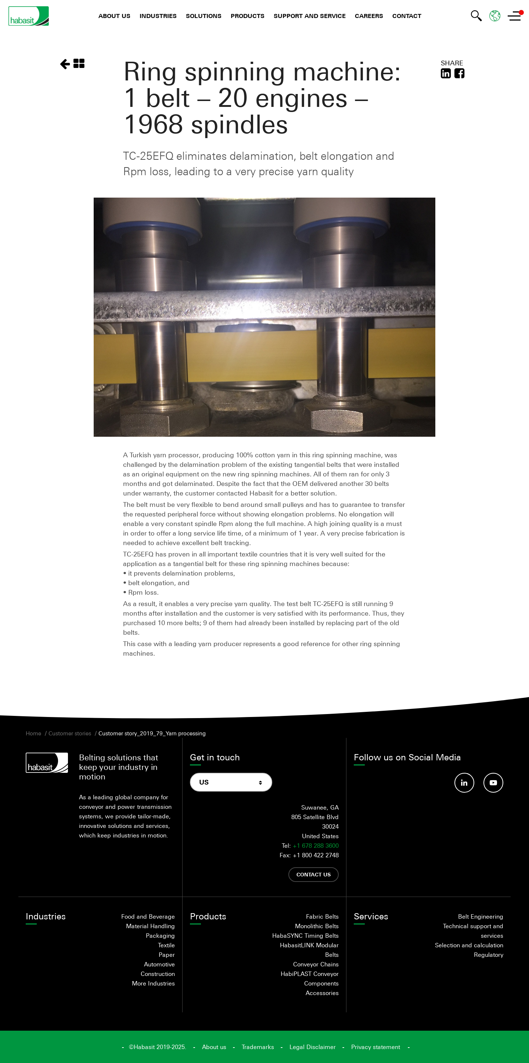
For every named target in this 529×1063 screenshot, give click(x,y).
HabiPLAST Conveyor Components (310, 978)
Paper (167, 954)
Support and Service (310, 15)
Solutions (204, 15)
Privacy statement (375, 1047)
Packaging (160, 935)
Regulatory (488, 954)
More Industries (153, 983)
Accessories (322, 993)
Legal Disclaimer (312, 1047)
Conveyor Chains (316, 964)
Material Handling (150, 926)
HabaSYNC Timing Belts (305, 935)
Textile (166, 945)
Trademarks (258, 1047)
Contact (406, 15)
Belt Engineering (480, 916)
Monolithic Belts (317, 926)
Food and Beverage (148, 916)
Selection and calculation (469, 945)
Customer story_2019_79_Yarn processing (152, 733)
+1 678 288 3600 (316, 845)
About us (114, 15)
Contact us (313, 874)
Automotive (159, 964)
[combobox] (231, 782)
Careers (369, 15)
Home (33, 733)
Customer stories (69, 733)
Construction (158, 973)
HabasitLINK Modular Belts (309, 949)
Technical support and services (473, 930)
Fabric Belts (322, 916)
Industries (158, 15)
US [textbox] (204, 782)
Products (247, 15)
